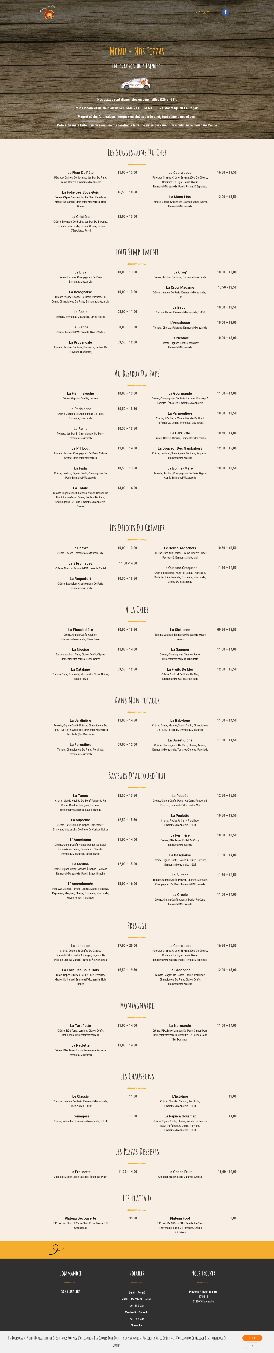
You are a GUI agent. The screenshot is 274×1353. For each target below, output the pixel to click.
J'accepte (252, 1338)
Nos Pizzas (202, 15)
